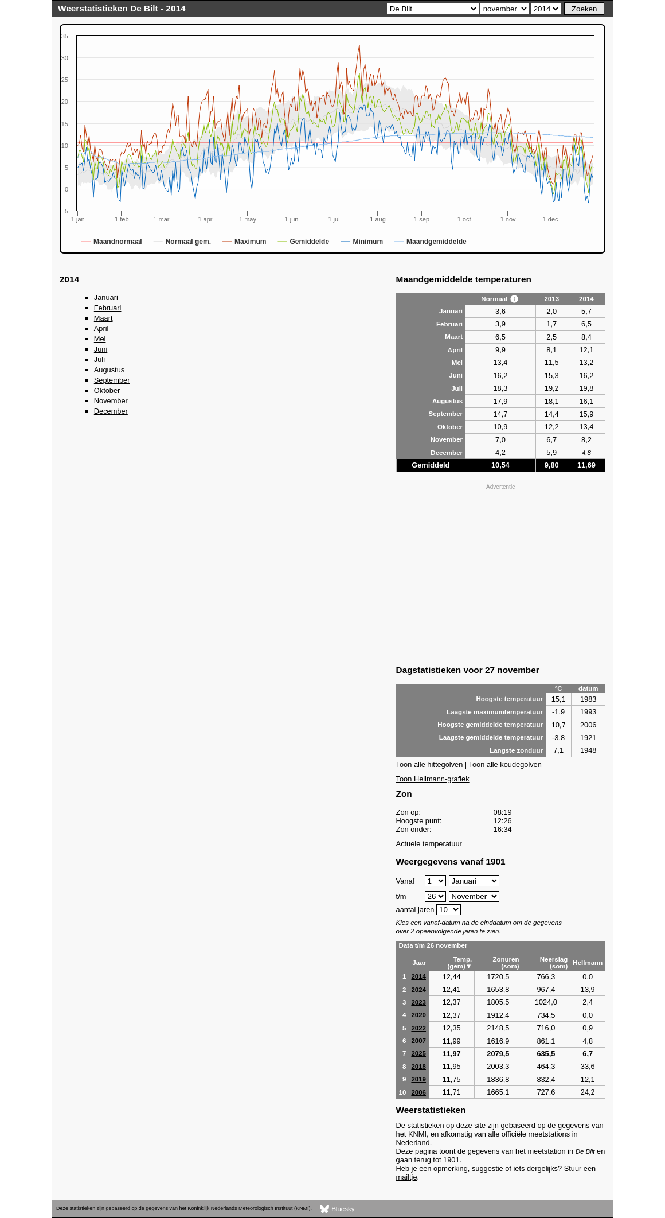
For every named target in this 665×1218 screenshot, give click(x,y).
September (112, 380)
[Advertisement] (501, 573)
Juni (100, 349)
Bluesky (337, 1209)
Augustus (109, 369)
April (101, 328)
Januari (106, 297)
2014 (418, 976)
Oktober (107, 390)
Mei (100, 338)
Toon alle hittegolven (429, 764)
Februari (108, 307)
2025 (418, 1053)
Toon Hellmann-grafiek (433, 779)
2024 (418, 989)
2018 (418, 1066)
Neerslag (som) (554, 963)
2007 (418, 1040)
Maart (103, 318)
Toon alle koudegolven (505, 764)
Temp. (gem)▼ (460, 963)
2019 (418, 1079)
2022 (418, 1028)
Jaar (419, 962)
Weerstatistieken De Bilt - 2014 (122, 8)
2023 (418, 1002)
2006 (418, 1092)
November (111, 400)
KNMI (302, 1208)
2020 (418, 1014)
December (111, 411)
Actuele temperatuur (429, 843)
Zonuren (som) (505, 963)
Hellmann (588, 962)
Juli (99, 359)
